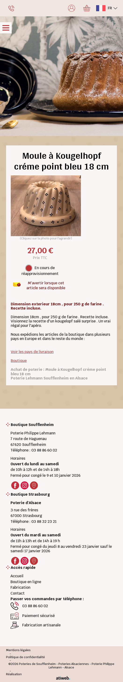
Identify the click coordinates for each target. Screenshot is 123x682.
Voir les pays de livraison (32, 351)
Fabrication (20, 587)
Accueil (17, 576)
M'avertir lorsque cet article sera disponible (45, 284)
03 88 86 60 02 (44, 450)
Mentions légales (18, 650)
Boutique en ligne (26, 581)
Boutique (19, 360)
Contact (18, 593)
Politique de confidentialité (25, 657)
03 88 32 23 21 (44, 521)
